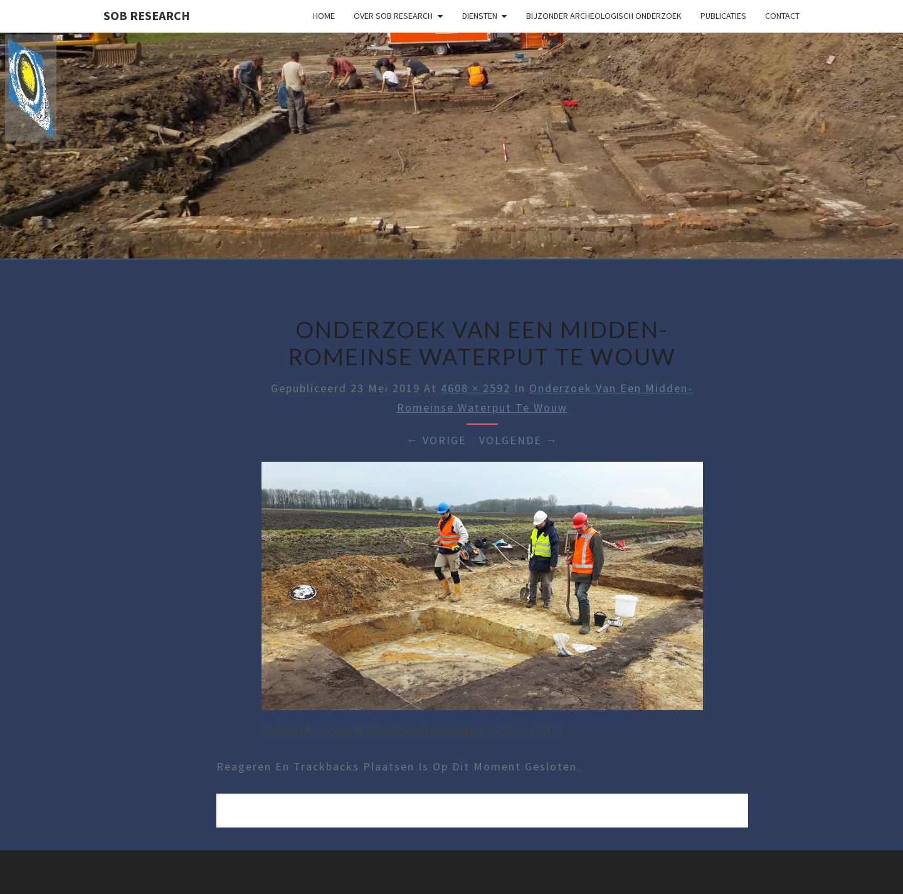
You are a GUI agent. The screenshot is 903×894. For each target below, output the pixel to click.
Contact (782, 15)
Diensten (479, 15)
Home (324, 15)
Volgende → (518, 440)
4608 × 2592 (475, 388)
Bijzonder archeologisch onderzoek (604, 15)
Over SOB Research (393, 15)
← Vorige (436, 440)
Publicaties (723, 15)
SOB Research (146, 15)
